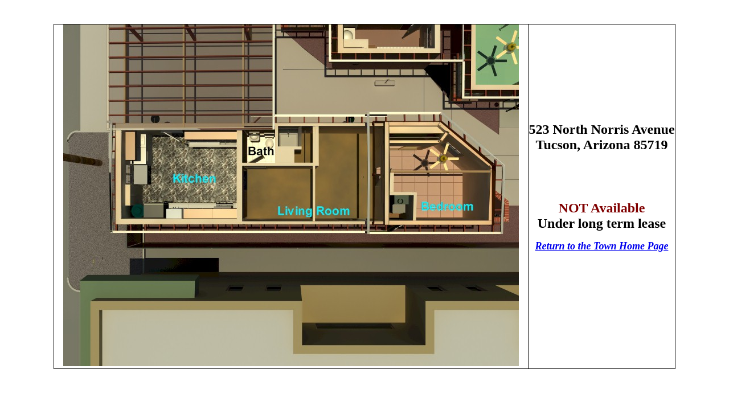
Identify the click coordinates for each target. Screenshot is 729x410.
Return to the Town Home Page (602, 246)
